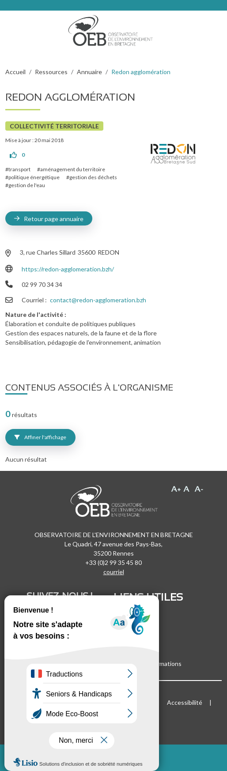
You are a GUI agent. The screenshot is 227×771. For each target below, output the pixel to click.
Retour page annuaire (53, 218)
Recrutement (132, 619)
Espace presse (134, 637)
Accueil (15, 71)
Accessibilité (184, 702)
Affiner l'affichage (40, 437)
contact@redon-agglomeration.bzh (98, 300)
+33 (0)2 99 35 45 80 (113, 562)
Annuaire (89, 71)
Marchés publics (136, 628)
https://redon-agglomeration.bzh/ (68, 269)
